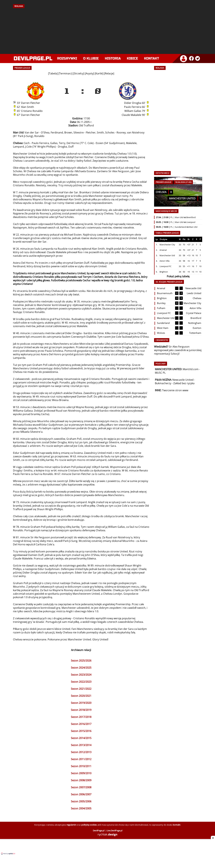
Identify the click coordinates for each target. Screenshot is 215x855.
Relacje (109, 73)
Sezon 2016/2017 (81, 724)
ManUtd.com (190, 369)
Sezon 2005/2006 (81, 801)
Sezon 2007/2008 (81, 787)
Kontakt (151, 58)
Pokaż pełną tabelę (178, 276)
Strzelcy (78, 73)
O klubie (91, 58)
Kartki (99, 73)
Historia (113, 58)
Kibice (132, 58)
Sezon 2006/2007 (81, 794)
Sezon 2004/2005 (81, 808)
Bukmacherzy (163, 383)
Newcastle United (183, 379)
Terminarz (65, 73)
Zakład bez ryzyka (183, 383)
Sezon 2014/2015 (81, 738)
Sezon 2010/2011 (81, 766)
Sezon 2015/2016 (81, 731)
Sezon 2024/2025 (81, 667)
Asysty (89, 73)
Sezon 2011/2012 (81, 759)
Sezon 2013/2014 (81, 745)
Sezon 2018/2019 (81, 710)
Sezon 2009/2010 (81, 773)
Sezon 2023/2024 (81, 674)
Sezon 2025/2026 (81, 660)
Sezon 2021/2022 (81, 688)
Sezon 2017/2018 (81, 717)
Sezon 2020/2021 (81, 696)
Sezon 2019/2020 (81, 703)
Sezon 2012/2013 (81, 752)
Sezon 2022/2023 (81, 681)
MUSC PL (160, 372)
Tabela (53, 73)
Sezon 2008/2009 (81, 780)
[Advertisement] (107, 30)
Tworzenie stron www (175, 390)
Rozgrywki (67, 58)
